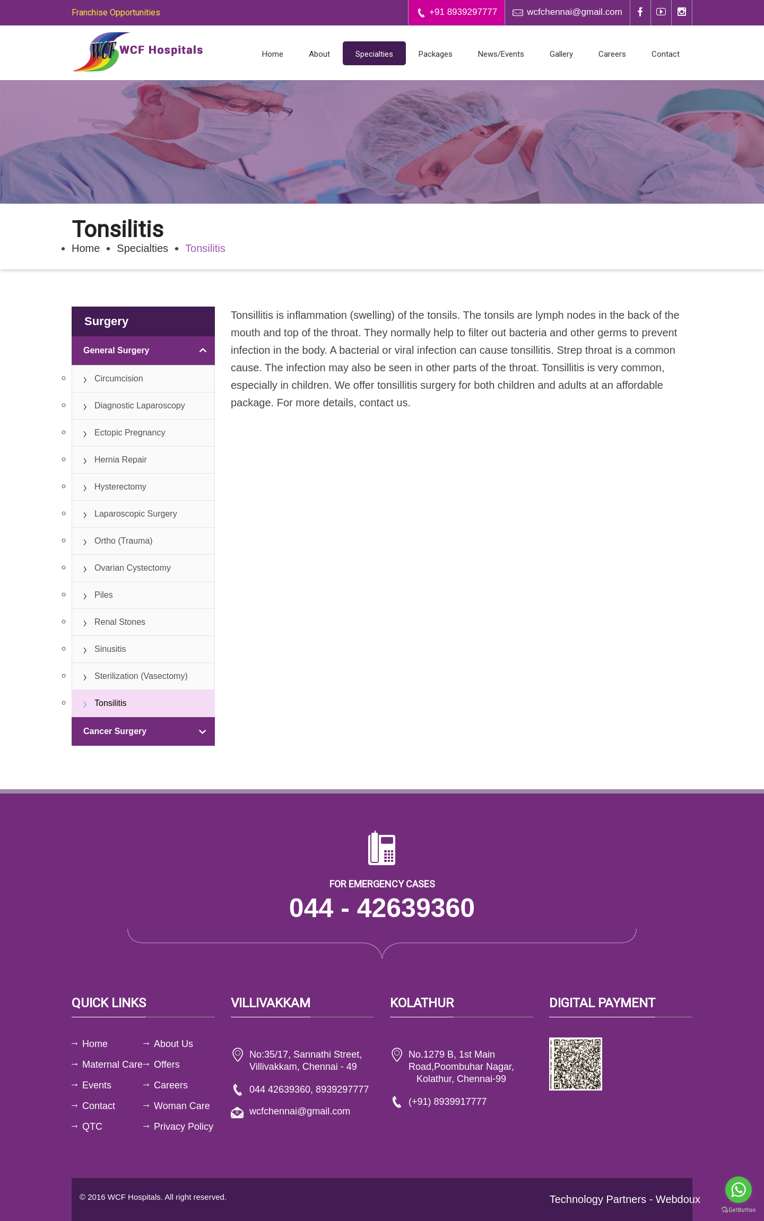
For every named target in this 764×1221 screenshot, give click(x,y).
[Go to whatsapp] (738, 1189)
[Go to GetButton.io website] (739, 1210)
